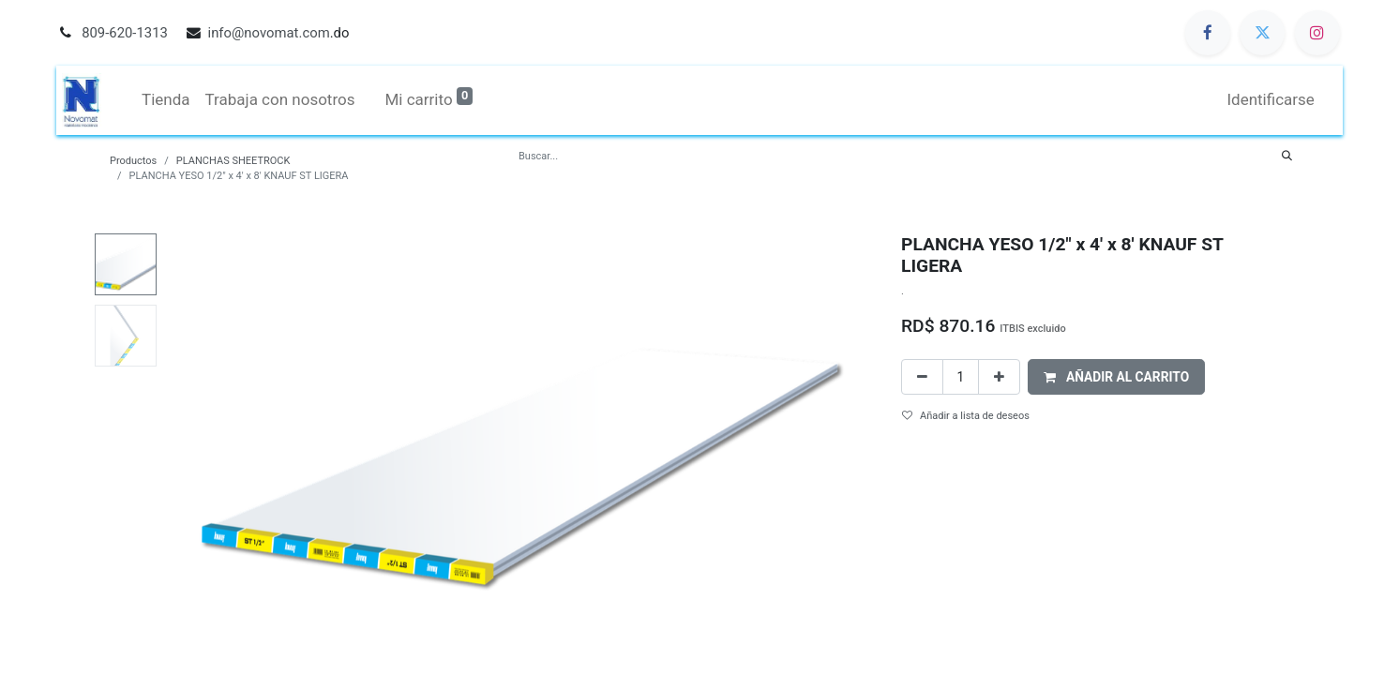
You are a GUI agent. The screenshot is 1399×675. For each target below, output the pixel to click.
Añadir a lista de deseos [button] (966, 416)
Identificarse (1276, 99)
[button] (1117, 377)
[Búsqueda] (1287, 157)
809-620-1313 (125, 32)
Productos (133, 161)
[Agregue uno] (999, 377)
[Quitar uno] (922, 377)
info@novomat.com (269, 32)
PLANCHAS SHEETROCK (233, 161)
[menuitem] (160, 100)
